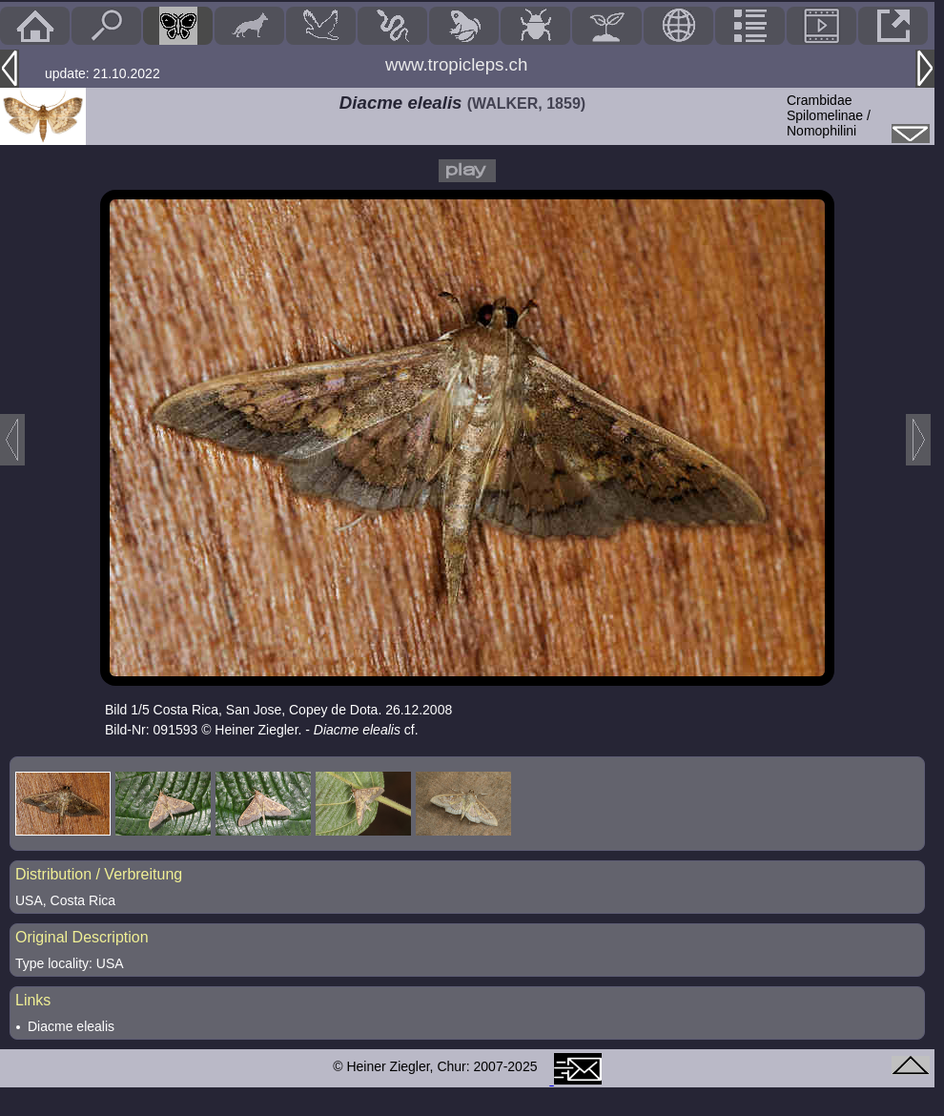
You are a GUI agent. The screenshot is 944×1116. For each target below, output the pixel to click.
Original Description (82, 937)
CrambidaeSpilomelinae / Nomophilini (829, 115)
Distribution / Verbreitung (98, 874)
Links (33, 1000)
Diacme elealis (71, 1026)
